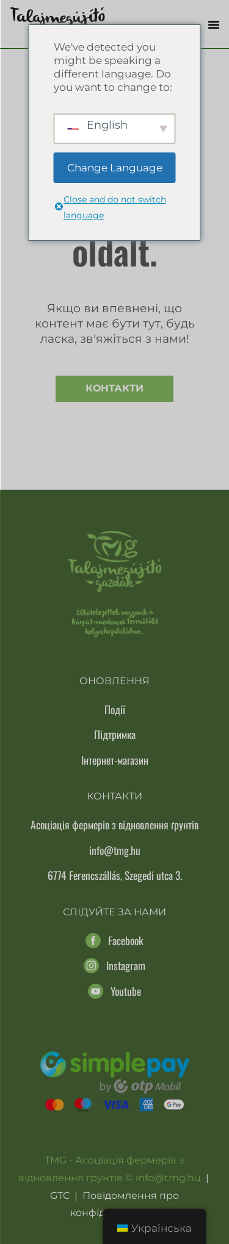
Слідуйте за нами (114, 912)
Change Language (114, 168)
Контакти (114, 388)
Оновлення (114, 681)
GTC (60, 1195)
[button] (214, 24)
